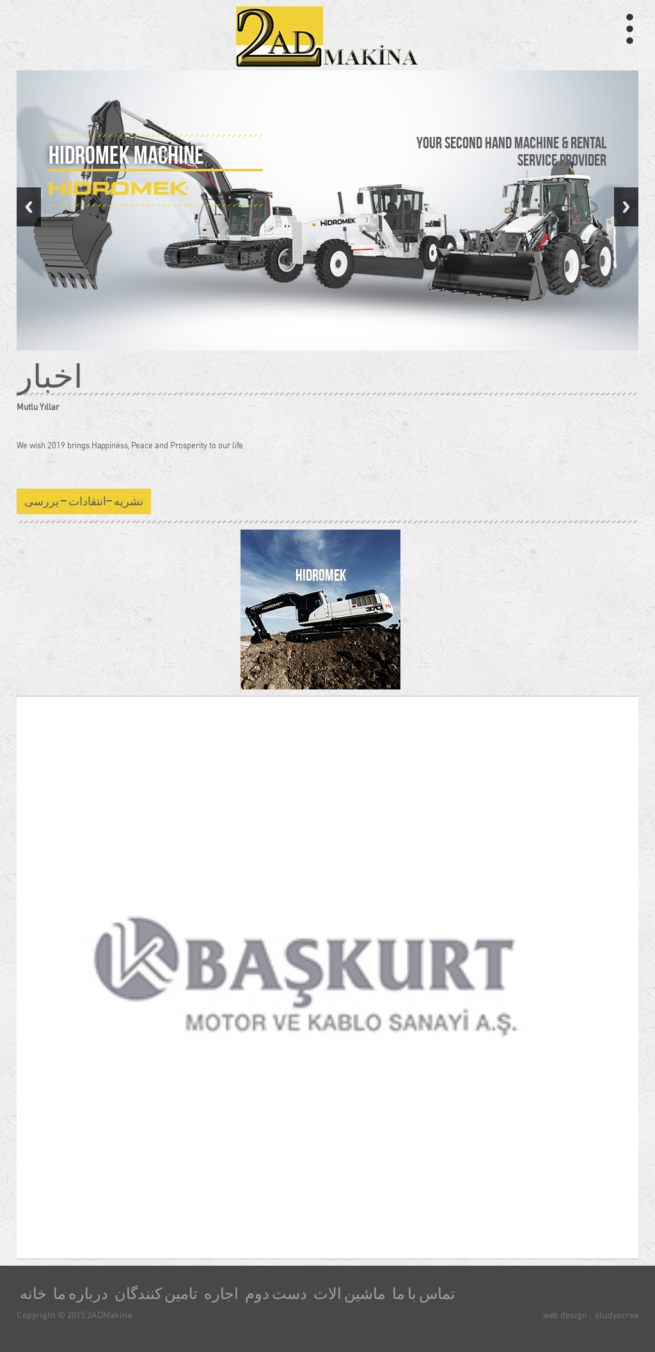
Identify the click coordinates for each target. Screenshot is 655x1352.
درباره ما (80, 1293)
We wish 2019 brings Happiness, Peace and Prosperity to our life (130, 445)
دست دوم (276, 1293)
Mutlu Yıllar (38, 407)
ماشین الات (349, 1293)
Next (626, 206)
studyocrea (616, 1314)
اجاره (221, 1293)
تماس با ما (423, 1293)
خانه (33, 1293)
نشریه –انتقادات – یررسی (83, 501)
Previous (29, 206)
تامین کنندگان (156, 1293)
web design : (567, 1314)
